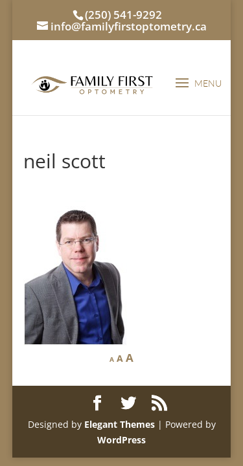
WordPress (121, 440)
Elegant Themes (119, 424)
